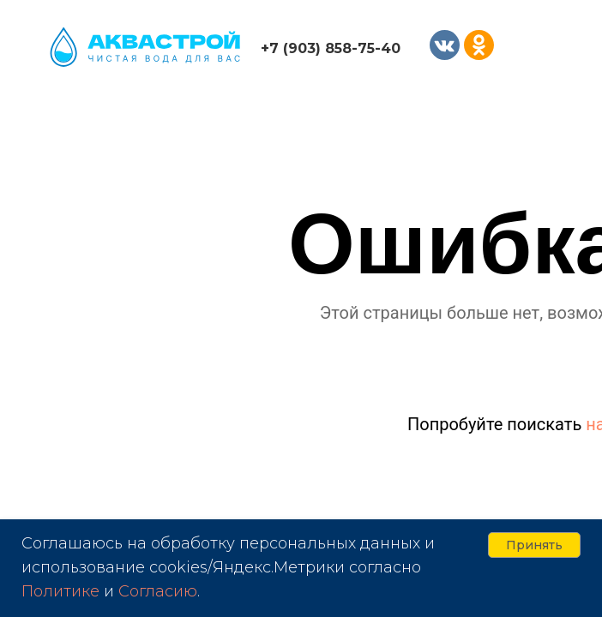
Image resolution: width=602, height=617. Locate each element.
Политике (60, 591)
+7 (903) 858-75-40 (330, 48)
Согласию (157, 591)
